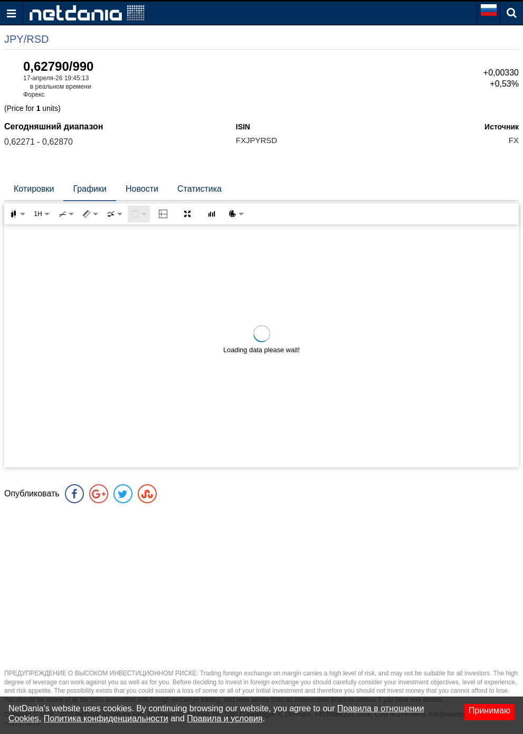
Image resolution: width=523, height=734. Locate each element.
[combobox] (114, 213)
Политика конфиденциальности (106, 718)
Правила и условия (224, 718)
